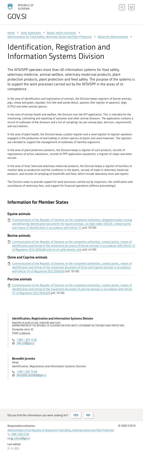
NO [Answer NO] (88, 415)
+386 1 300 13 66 (27, 339)
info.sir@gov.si (25, 343)
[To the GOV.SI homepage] (26, 12)
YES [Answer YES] (75, 415)
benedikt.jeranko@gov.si (31, 375)
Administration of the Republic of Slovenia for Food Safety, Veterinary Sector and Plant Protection (60, 430)
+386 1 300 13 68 (27, 371)
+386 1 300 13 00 (20, 434)
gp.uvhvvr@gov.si (20, 438)
